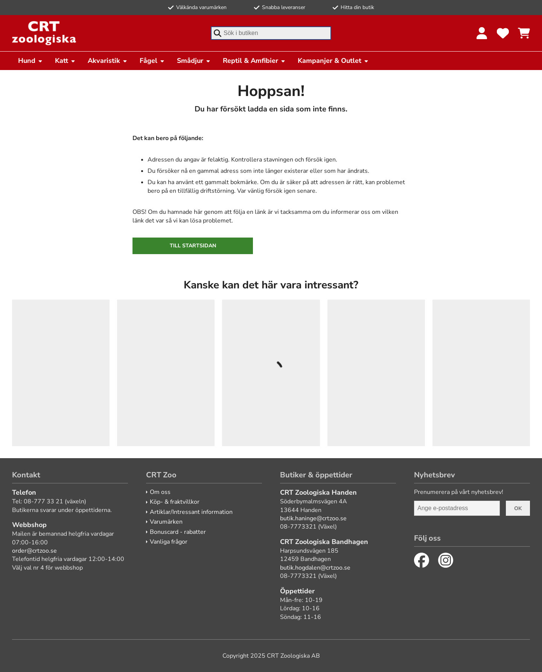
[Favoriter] (503, 33)
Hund (30, 60)
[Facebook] (421, 560)
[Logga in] (482, 33)
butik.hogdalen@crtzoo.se (315, 568)
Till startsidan (193, 245)
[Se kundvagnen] (524, 33)
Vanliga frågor (168, 542)
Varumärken (166, 522)
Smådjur (194, 60)
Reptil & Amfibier (254, 60)
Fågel (152, 60)
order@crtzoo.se (34, 551)
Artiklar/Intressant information (191, 512)
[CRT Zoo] (44, 33)
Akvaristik (108, 60)
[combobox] (271, 33)
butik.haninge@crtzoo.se (313, 518)
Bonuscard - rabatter (178, 532)
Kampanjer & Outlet (333, 60)
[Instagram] (445, 560)
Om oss (160, 492)
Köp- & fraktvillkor (174, 502)
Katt (65, 60)
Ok (518, 508)
